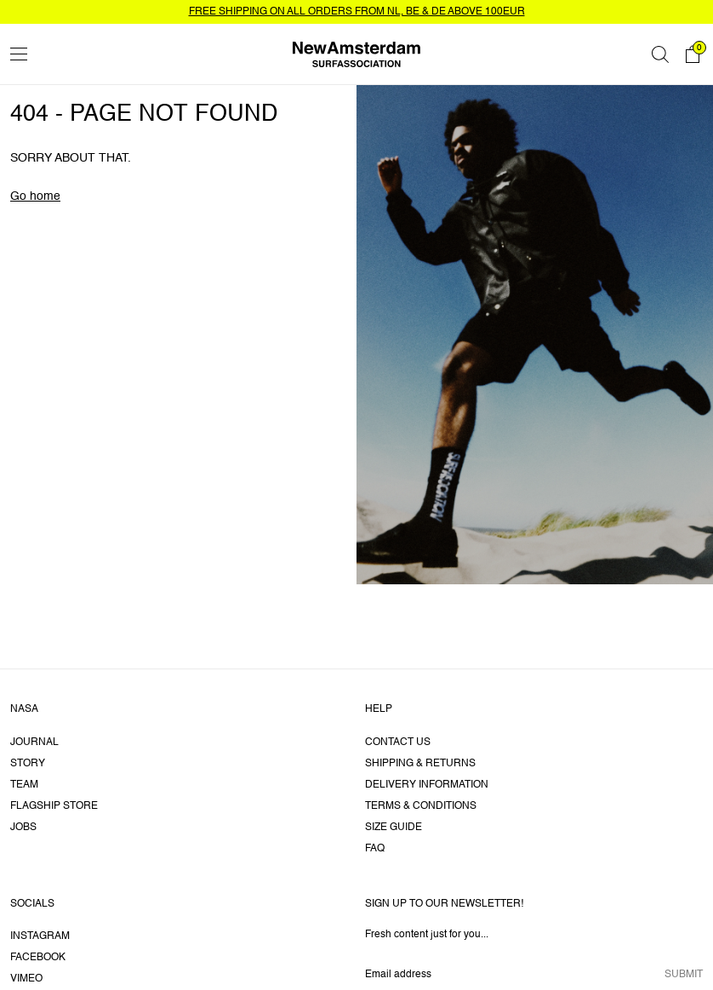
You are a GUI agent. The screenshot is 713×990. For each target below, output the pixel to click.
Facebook (38, 958)
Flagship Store (54, 806)
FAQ (375, 849)
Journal (34, 742)
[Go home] (356, 54)
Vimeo (26, 979)
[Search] (660, 54)
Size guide (393, 827)
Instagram (40, 936)
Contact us (398, 742)
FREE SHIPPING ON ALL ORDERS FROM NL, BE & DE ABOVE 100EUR (357, 12)
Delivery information (426, 785)
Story (27, 764)
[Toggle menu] (18, 54)
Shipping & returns (420, 764)
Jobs (23, 827)
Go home (35, 196)
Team (24, 785)
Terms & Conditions (420, 806)
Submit (684, 975)
